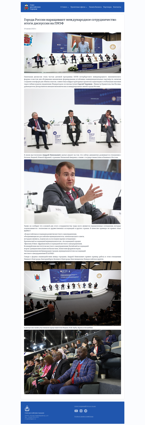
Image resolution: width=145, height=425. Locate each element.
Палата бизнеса (95, 7)
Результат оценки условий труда (83, 416)
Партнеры (107, 7)
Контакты (117, 7)
